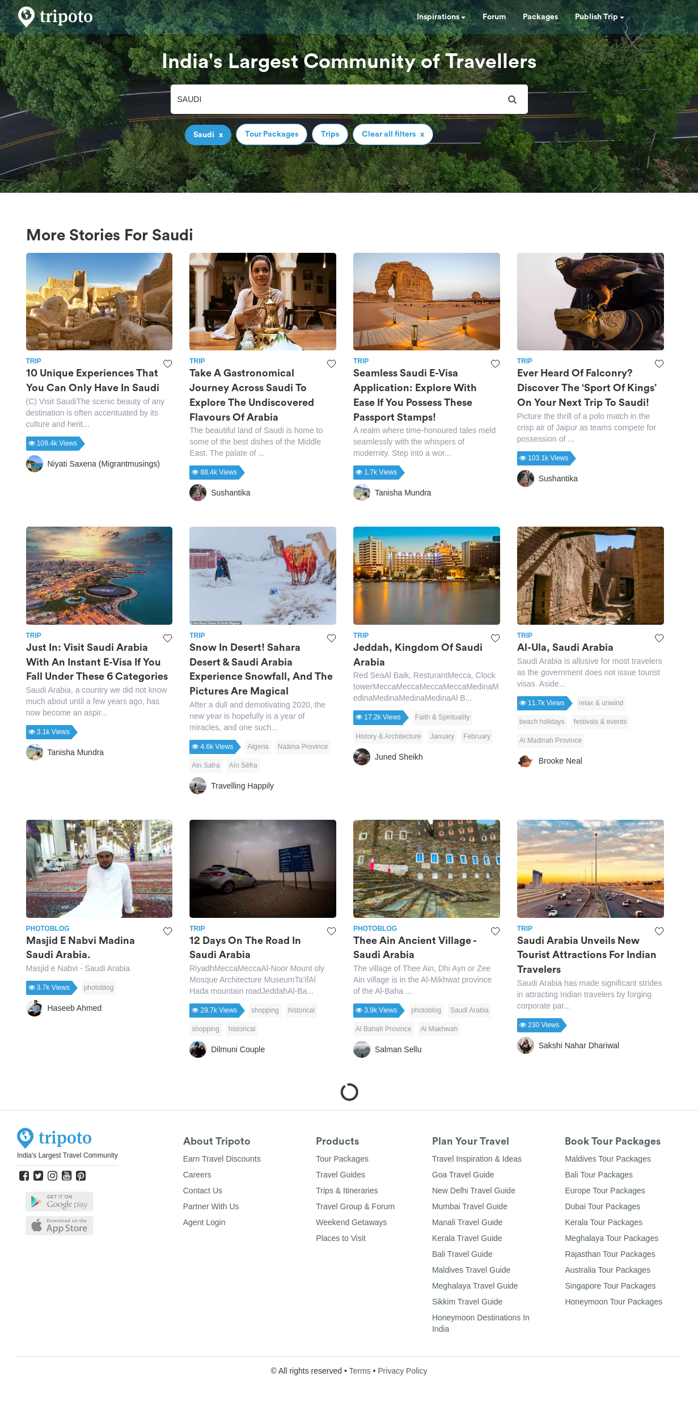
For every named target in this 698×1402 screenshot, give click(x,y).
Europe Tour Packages (605, 1190)
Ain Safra (205, 765)
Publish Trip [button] (599, 17)
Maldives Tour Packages (607, 1158)
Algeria (257, 747)
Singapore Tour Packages (610, 1285)
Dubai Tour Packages (602, 1206)
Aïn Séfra (243, 765)
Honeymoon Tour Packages (613, 1301)
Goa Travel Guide (463, 1174)
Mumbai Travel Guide (469, 1206)
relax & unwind (601, 703)
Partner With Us (211, 1206)
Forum (494, 17)
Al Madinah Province (550, 740)
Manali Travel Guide (467, 1222)
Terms (359, 1370)
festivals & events (600, 722)
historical (301, 1010)
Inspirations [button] (441, 17)
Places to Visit (341, 1238)
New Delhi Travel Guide (473, 1190)
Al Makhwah (439, 1029)
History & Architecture (388, 736)
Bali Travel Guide (462, 1254)
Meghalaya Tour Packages (611, 1238)
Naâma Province (303, 747)
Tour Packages (342, 1158)
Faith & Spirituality (442, 717)
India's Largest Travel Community (67, 1155)
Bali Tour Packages (599, 1174)
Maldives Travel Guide (471, 1269)
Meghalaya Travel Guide (475, 1285)
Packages (540, 17)
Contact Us (202, 1190)
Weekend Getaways (351, 1222)
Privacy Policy (402, 1370)
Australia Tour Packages (607, 1269)
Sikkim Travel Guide (467, 1301)
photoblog (99, 988)
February (476, 736)
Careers (197, 1174)
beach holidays (542, 722)
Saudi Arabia (469, 1010)
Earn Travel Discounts (222, 1158)
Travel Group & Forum (355, 1206)
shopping (265, 1010)
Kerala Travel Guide (467, 1238)
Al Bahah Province (384, 1029)
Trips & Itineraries (347, 1190)
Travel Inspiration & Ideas (477, 1158)
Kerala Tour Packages (603, 1222)
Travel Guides (340, 1174)
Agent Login (204, 1222)
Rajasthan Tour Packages (610, 1254)
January (442, 736)
